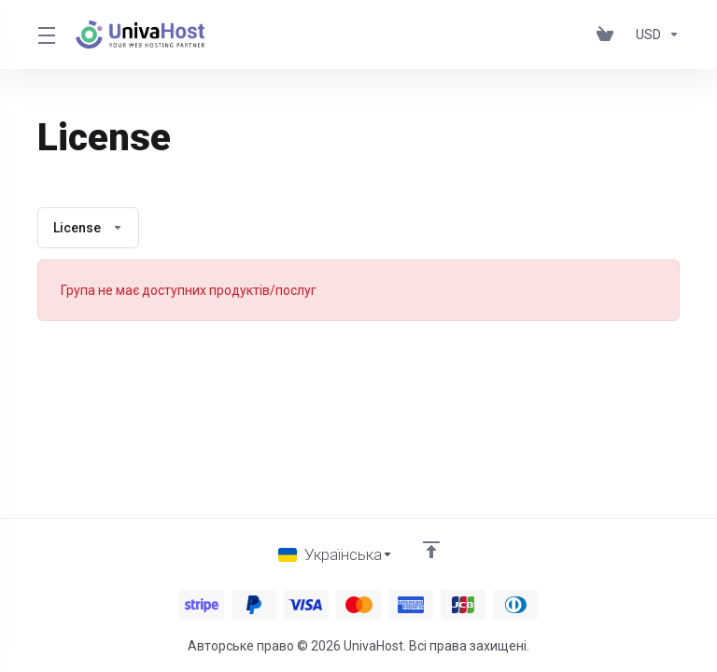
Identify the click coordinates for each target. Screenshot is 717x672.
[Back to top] (431, 550)
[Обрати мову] (335, 554)
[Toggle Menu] (45, 34)
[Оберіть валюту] (654, 34)
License (88, 227)
